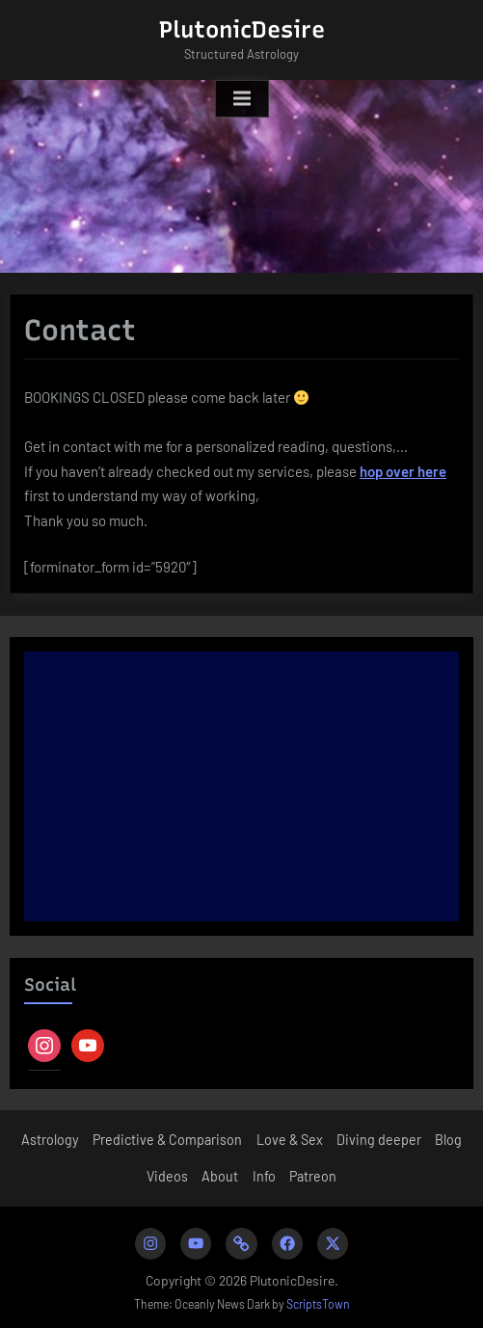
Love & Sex (289, 1139)
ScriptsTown (318, 1304)
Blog (448, 1139)
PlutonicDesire (242, 29)
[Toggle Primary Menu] (242, 99)
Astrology (50, 1139)
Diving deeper (378, 1139)
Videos (167, 1176)
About (219, 1176)
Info (264, 1176)
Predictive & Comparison (167, 1139)
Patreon (312, 1176)
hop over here (403, 471)
